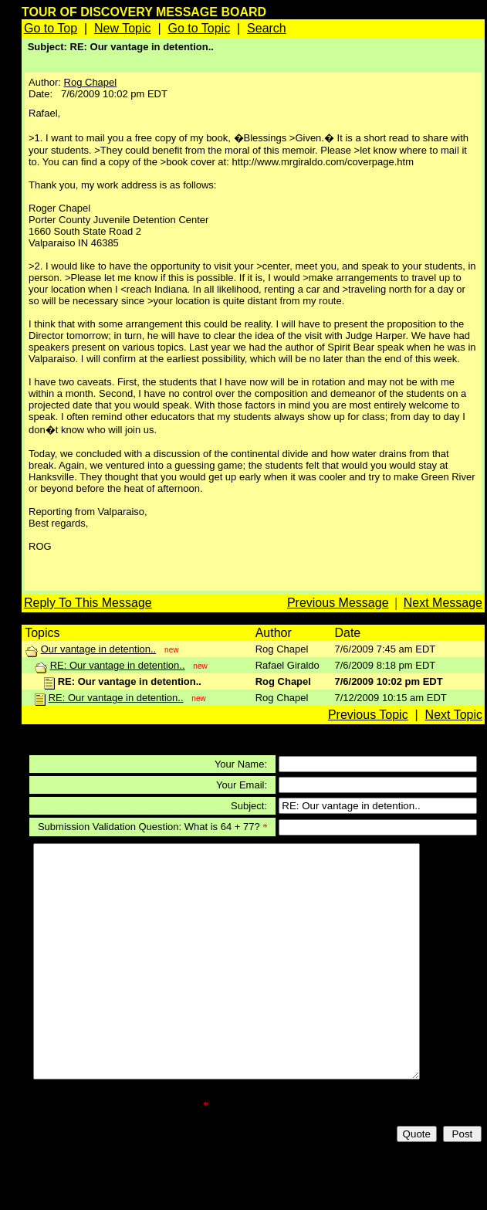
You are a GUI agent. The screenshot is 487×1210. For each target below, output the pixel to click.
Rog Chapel (90, 82)
